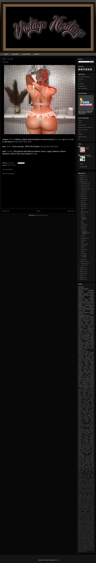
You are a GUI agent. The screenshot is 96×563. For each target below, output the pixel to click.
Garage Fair (81, 515)
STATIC (91, 316)
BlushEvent (80, 500)
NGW (79, 432)
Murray (87, 459)
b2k (88, 548)
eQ (90, 548)
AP (93, 415)
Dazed (92, 474)
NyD (89, 525)
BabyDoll (86, 438)
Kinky (82, 242)
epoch (87, 407)
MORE (14, 142)
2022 (82, 181)
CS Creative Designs (89, 500)
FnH (86, 398)
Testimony (81, 414)
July (82, 192)
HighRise (86, 430)
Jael (82, 210)
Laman (84, 521)
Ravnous (84, 530)
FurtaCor (85, 440)
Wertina (80, 547)
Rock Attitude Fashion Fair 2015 (86, 531)
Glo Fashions (86, 516)
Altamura (84, 469)
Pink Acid (90, 373)
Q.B (88, 528)
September (84, 189)
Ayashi (86, 496)
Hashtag (81, 296)
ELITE (80, 368)
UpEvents (85, 367)
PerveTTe (91, 324)
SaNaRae (83, 485)
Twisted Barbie (82, 347)
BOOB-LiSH (85, 383)
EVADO (92, 389)
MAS (88, 522)
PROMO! (86, 526)
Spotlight (80, 346)
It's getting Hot (85, 238)
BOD (84, 497)
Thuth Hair (81, 380)
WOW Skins (81, 446)
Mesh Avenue (81, 482)
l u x (92, 491)
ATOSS (80, 438)
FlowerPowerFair (81, 512)
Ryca (92, 335)
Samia (89, 533)
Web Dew (91, 327)
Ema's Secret (82, 327)
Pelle (85, 386)
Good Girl (83, 208)
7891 (79, 397)
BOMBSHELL (89, 497)
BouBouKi (86, 339)
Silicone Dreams (87, 535)
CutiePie (91, 427)
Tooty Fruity (89, 301)
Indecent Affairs (89, 385)
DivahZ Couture (90, 475)
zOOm (85, 551)
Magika (86, 348)
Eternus (87, 338)
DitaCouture (81, 429)
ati (83, 437)
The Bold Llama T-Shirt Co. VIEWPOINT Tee (86, 464)
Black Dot (84, 499)
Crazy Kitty (81, 502)
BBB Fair (91, 371)
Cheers (83, 251)
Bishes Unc (89, 402)
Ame (92, 391)
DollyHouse (81, 454)
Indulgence (91, 479)
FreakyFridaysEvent (82, 479)
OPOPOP (80, 386)
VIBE (93, 544)
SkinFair (92, 462)
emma (92, 548)
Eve (79, 509)
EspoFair (92, 507)
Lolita (87, 319)
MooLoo (80, 423)
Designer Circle (81, 475)
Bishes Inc (82, 304)
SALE (92, 532)
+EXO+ (80, 340)
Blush (92, 499)
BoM (79, 452)
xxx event (89, 468)
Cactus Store (81, 501)
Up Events (86, 368)
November (84, 185)
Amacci (83, 397)
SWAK (87, 460)
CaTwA (92, 342)
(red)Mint (91, 437)
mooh (90, 549)
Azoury (90, 496)
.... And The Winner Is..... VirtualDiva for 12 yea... (85, 232)
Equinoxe (80, 398)
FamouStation (82, 455)
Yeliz (79, 426)
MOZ (86, 343)
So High (83, 536)
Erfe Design (91, 476)
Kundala (87, 520)
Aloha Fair (91, 494)
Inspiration (80, 520)
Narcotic (91, 423)
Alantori (80, 469)
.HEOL (80, 122)
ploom (80, 402)
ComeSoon (80, 474)
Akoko (85, 494)
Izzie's (92, 403)
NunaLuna (81, 352)
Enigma (92, 454)
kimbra (92, 396)
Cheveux (80, 427)
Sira (93, 535)
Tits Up (84, 444)
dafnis (87, 333)
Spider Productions (86, 486)
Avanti (86, 426)
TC (82, 463)
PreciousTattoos (83, 315)
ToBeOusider (81, 329)
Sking (80, 291)
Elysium (84, 476)
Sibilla (87, 462)
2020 (82, 269)
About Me (15, 54)
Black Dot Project (83, 377)
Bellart (79, 499)
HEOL (87, 372)
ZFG (90, 359)
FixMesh (80, 359)
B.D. (93, 496)
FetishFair (87, 478)
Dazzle (82, 506)
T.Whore (89, 537)
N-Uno (86, 525)
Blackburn (89, 499)
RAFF (89, 432)
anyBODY (81, 316)
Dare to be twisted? (85, 155)
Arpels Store (90, 447)
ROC (81, 530)
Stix (89, 356)
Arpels (84, 447)
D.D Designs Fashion (84, 504)
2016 (82, 277)
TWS (93, 487)
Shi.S (82, 535)
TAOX (92, 537)
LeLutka (80, 335)
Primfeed (80, 79)
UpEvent (67, 139)
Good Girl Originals (84, 344)
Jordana (87, 420)
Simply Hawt (90, 424)
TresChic (86, 436)
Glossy (88, 455)
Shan (79, 535)
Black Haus (81, 470)
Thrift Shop (91, 490)
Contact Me (26, 54)
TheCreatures (81, 544)
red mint (85, 415)
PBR (79, 526)
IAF (84, 308)
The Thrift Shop (89, 414)
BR (93, 497)
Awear (87, 397)
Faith (88, 403)
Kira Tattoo (86, 441)
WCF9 (89, 546)
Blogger (58, 560)
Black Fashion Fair (89, 451)
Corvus (92, 501)
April (82, 259)
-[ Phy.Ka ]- (90, 325)
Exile (84, 410)
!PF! (79, 492)
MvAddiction (81, 525)
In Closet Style (85, 518)
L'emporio (91, 520)
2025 (82, 175)
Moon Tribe (81, 404)
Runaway (89, 386)
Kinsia (92, 420)
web (83, 551)
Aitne (92, 358)
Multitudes (81, 459)
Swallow (85, 537)
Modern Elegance (89, 523)
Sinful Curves (83, 302)
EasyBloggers (82, 86)
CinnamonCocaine (83, 351)
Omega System (83, 363)
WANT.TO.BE (84, 546)
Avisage (83, 496)
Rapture (80, 443)
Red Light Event (90, 530)
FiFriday (92, 511)
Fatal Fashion (83, 309)
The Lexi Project (86, 425)
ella (86, 316)
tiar (79, 551)
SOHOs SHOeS (83, 434)
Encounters (84, 204)
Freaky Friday (82, 370)
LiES (87, 480)
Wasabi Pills (88, 446)
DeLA (79, 362)
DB (90, 504)
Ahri (82, 221)
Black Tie (87, 470)
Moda (85, 371)
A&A (83, 426)
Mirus (87, 482)
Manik (83, 523)
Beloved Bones (82, 136)
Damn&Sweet (85, 505)
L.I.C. (92, 334)
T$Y (84, 487)
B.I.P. (87, 449)
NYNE (91, 291)
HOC (83, 517)
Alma (86, 354)
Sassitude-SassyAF (88, 378)
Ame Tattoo (82, 392)
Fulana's (92, 398)
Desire (82, 236)
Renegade (92, 484)
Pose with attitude (87, 527)
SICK (79, 533)
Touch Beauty (86, 358)
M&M (90, 480)
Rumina (85, 532)
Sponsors (36, 54)
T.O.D (79, 425)
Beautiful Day (84, 212)
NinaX (88, 404)
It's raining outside (83, 256)
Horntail (80, 343)
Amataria (91, 416)
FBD (83, 510)
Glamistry (91, 429)
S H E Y (89, 532)
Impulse (92, 440)
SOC (79, 485)
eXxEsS (91, 302)
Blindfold (83, 245)
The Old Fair (85, 543)
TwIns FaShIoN (88, 544)
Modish (87, 357)
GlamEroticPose (88, 515)
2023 (82, 179)
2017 (81, 275)
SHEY (92, 312)
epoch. (80, 339)
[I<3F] (79, 548)
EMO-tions (86, 389)
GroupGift (81, 430)
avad (82, 548)
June (82, 194)
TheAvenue (91, 543)
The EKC (86, 376)
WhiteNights (85, 547)
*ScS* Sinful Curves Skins (86, 334)
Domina (91, 367)
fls (78, 549)
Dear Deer (90, 453)
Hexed (80, 120)
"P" (93, 468)
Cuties (82, 223)
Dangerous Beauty (84, 218)
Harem (82, 247)
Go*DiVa (86, 318)
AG (93, 492)
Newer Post (5, 211)
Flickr (79, 81)
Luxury (80, 371)
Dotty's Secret (88, 294)
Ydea (90, 391)
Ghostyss (91, 332)
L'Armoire (80, 480)
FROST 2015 (89, 419)
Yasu (79, 407)
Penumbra (80, 527)
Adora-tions (90, 308)
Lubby (79, 522)
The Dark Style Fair (84, 490)
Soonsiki (84, 395)
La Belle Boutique (88, 362)
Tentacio (80, 489)
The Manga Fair (83, 542)
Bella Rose (85, 418)
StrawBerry (80, 537)
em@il (79, 447)
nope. (86, 437)
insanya (80, 328)
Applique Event (83, 409)
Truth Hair (81, 333)
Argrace (89, 495)
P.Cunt (92, 525)
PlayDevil (91, 442)
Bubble (87, 342)
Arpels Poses (82, 125)
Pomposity (84, 432)
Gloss (12, 139)
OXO (83, 460)
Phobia (86, 359)
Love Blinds (84, 198)
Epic (79, 337)
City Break (84, 226)
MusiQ (92, 431)
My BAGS (91, 401)
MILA (79, 412)
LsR (86, 356)
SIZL (92, 381)
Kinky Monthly (82, 390)
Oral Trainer (84, 224)
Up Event (91, 343)
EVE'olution (86, 507)
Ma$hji (92, 441)
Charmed (91, 397)
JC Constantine (89, 399)
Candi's (87, 501)
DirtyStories (81, 372)
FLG (85, 332)
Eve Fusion (83, 509)
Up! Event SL (83, 166)
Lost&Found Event (90, 521)
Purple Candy (84, 528)
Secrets (83, 215)
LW (84, 480)
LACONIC (81, 357)
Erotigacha (80, 478)
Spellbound (90, 328)
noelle (84, 468)
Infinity (92, 518)
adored (83, 407)
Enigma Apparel (83, 312)
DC (90, 452)
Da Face (87, 474)
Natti (86, 442)
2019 (82, 271)
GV (79, 513)
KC (93, 410)
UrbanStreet (86, 320)
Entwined (91, 418)
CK (84, 473)
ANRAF (90, 415)
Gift (87, 410)
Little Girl (83, 206)
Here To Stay (84, 244)
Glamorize (81, 420)
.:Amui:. (81, 146)
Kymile (92, 344)
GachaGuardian (83, 513)
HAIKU (92, 377)
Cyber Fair (91, 502)
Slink (86, 352)
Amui (79, 132)
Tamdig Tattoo (87, 463)
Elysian (79, 476)
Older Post (70, 211)
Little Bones (89, 323)
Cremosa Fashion (88, 361)
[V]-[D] (92, 368)
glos (15, 165)
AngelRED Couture (82, 495)
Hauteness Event (83, 364)
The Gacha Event (84, 541)
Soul (79, 463)
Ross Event (80, 532)
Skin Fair (85, 443)
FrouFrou (92, 512)
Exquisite (92, 509)
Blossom (91, 426)
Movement (91, 458)
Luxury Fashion (83, 421)
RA (79, 530)
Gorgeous (83, 253)
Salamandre (81, 424)
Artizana (87, 380)
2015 (82, 279)
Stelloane (91, 443)
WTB (93, 546)
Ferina (79, 511)
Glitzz (86, 299)
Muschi (88, 431)
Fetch (85, 511)
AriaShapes (83, 289)
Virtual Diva (81, 325)
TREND (92, 338)
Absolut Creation (83, 129)
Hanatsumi (87, 517)
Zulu (90, 547)
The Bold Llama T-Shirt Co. (85, 127)
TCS (86, 487)
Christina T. (90, 473)
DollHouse (80, 507)
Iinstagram (81, 83)
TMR (89, 487)
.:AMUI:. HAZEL (87, 148)
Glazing (83, 202)
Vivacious (86, 324)
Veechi (79, 546)
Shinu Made (85, 353)
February (83, 263)
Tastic (80, 299)
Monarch (85, 458)
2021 (82, 267)
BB (87, 469)
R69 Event (91, 528)
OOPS (84, 381)
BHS (86, 366)
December (84, 183)
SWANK (80, 375)
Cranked (80, 318)
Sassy (83, 462)
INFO (42, 146)
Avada (9, 151)
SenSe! (92, 533)
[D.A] (93, 547)
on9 (93, 549)
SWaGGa (83, 533)
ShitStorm (86, 387)
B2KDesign (82, 306)
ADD (92, 363)
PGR (81, 526)
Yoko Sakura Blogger (84, 76)
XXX (89, 347)
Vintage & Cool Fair (86, 491)
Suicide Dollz (89, 346)
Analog (80, 418)
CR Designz (85, 452)
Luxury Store (84, 522)
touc (81, 551)
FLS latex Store (88, 295)
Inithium (80, 399)
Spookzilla (91, 536)
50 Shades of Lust (86, 492)
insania (84, 549)
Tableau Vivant (84, 538)
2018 (82, 273)
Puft (85, 484)
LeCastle (91, 370)
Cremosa (86, 502)
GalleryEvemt (91, 513)
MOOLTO (92, 481)
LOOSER (80, 521)
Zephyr (80, 415)
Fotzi (93, 478)
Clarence (83, 240)
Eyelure (80, 510)
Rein (92, 432)
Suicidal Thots (86, 314)
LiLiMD (83, 337)
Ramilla (89, 381)
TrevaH (92, 376)
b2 (86, 548)
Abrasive (80, 494)
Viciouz (79, 491)
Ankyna (88, 337)
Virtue (88, 444)
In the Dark (84, 249)
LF (89, 430)
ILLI (90, 410)
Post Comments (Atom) (41, 215)
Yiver (92, 446)
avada (84, 548)
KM (84, 520)
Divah (92, 506)
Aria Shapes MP (82, 88)
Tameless (90, 538)
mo (88, 549)
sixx (93, 356)
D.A (79, 504)
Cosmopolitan (82, 403)
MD (91, 522)
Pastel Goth (91, 526)
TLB (79, 538)
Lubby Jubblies (82, 401)
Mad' (79, 523)
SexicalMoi (88, 485)
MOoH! (80, 292)
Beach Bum (91, 469)
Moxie (82, 214)
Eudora (80, 419)
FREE (83, 319)
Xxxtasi (91, 298)
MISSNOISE (85, 412)
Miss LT (81, 442)
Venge (92, 339)
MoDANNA (87, 335)
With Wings (85, 391)
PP (83, 526)
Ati (79, 139)
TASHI (80, 444)
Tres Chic (83, 200)
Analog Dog (89, 408)
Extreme (83, 228)
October (83, 187)
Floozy (89, 393)
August (83, 191)
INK (79, 518)
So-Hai (87, 536)
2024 (82, 177)
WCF (92, 444)
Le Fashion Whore (83, 457)
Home (6, 54)
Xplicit (82, 466)
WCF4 (92, 425)
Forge (87, 512)
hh (82, 549)
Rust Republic (89, 413)
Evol (88, 509)
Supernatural (89, 305)
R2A (88, 484)
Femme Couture (90, 510)
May (82, 196)
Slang (79, 536)
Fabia (85, 510)
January (83, 265)
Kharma (80, 441)
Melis (92, 421)
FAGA (8, 146)
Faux (87, 429)
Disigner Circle (88, 506)
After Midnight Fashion (86, 321)
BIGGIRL (80, 497)
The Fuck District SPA (88, 406)
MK (84, 343)
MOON (80, 378)
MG (93, 522)
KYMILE (80, 134)
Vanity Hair (86, 396)
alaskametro (88, 466)
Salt (86, 533)
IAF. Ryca (92, 517)
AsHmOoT (81, 448)
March (83, 261)
